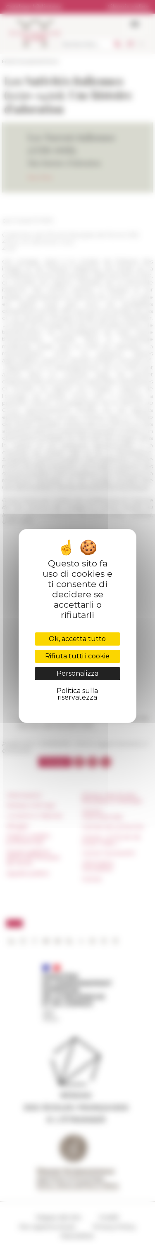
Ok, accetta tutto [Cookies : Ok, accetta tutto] (77, 639)
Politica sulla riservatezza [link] (77, 694)
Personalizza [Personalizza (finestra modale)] (77, 673)
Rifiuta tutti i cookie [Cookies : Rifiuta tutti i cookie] (77, 656)
